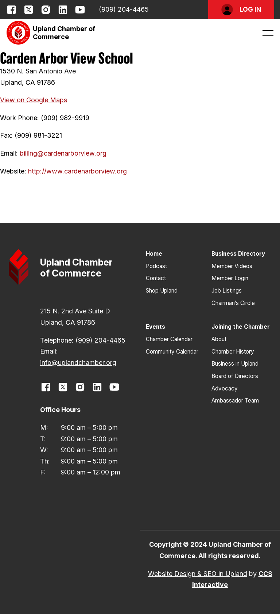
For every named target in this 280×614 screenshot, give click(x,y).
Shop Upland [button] (162, 290)
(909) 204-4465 (124, 9)
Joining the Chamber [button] (240, 326)
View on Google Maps (33, 100)
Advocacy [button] (224, 388)
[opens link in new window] (11, 9)
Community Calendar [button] (172, 351)
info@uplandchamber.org (78, 362)
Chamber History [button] (232, 351)
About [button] (218, 339)
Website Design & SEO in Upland (197, 573)
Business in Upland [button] (234, 363)
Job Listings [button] (226, 290)
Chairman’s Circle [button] (233, 303)
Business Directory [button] (238, 253)
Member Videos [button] (231, 266)
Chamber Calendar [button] (169, 339)
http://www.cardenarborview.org (77, 171)
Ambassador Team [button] (235, 400)
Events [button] (155, 326)
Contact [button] (156, 278)
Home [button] (154, 253)
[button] (241, 9)
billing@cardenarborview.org (63, 153)
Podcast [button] (156, 266)
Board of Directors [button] (234, 376)
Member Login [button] (229, 278)
